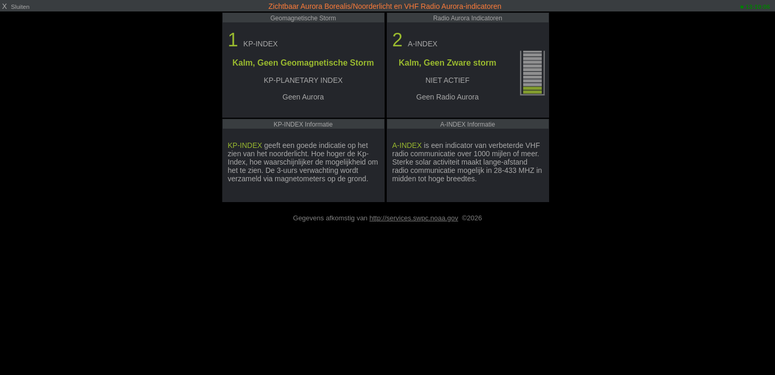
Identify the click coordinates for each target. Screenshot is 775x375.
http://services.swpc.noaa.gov (414, 218)
